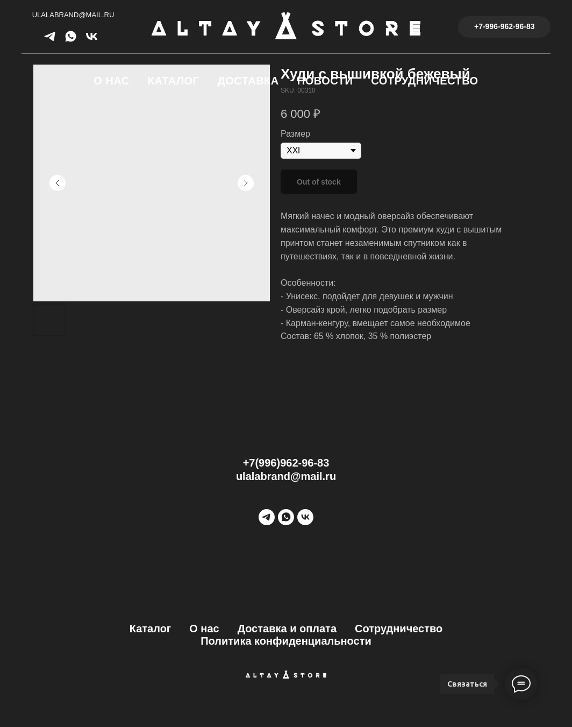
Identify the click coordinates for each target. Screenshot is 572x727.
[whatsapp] (70, 40)
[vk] (91, 40)
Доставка (248, 81)
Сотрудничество (424, 81)
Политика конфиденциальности (286, 641)
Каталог (173, 81)
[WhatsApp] (286, 517)
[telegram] (49, 40)
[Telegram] (267, 517)
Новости (325, 81)
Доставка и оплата (287, 628)
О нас (111, 81)
